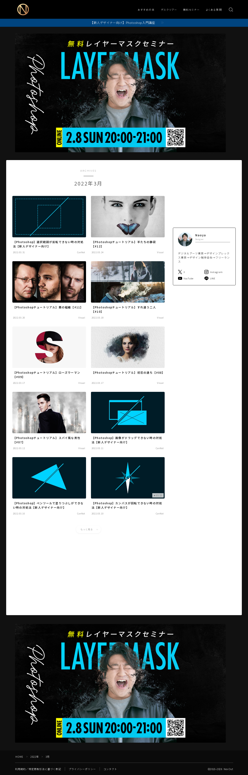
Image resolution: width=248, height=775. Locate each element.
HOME (19, 756)
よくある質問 (214, 9)
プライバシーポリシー (82, 769)
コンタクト (110, 769)
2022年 (34, 756)
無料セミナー (191, 9)
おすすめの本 (146, 9)
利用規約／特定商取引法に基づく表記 (38, 769)
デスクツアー (169, 9)
